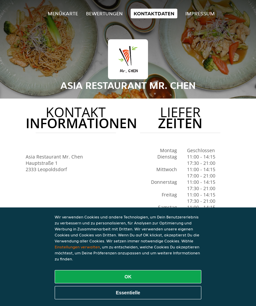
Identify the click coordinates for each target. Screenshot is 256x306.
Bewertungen (104, 13)
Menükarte (63, 13)
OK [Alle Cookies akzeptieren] (128, 276)
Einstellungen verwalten (77, 246)
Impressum (200, 13)
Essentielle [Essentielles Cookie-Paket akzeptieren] (128, 292)
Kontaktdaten (154, 13)
